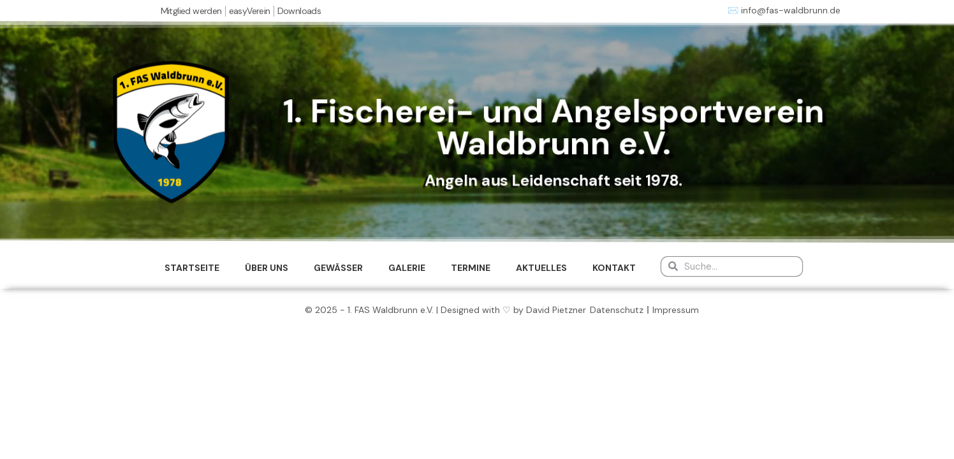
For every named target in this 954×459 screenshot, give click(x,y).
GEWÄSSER (338, 267)
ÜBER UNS (266, 267)
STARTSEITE (192, 267)
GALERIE (406, 267)
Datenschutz (616, 310)
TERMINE (470, 267)
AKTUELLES (541, 267)
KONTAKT (614, 267)
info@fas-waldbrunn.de (790, 10)
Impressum (675, 310)
